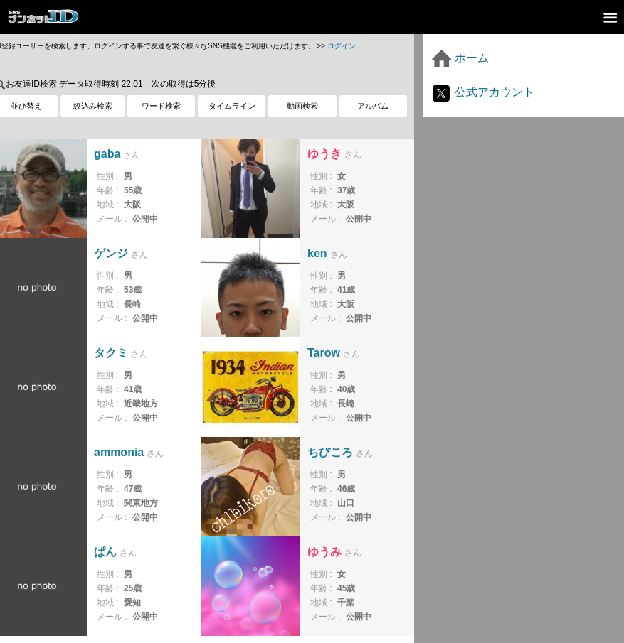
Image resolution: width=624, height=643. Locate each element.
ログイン (341, 46)
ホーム (459, 58)
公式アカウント (482, 92)
